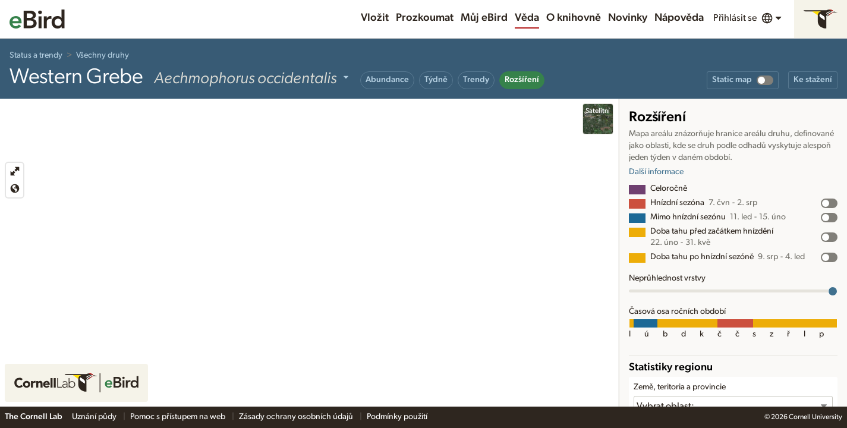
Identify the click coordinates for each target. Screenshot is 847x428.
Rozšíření (522, 79)
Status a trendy (36, 55)
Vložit (375, 17)
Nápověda (679, 17)
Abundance (387, 79)
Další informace (656, 172)
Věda (527, 17)
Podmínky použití (397, 417)
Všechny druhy (102, 55)
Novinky (627, 17)
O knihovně (573, 17)
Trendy (476, 79)
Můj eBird (484, 17)
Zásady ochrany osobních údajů (297, 417)
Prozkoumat (425, 17)
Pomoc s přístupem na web (178, 417)
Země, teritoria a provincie (680, 387)
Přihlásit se (735, 18)
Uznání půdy (95, 417)
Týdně (436, 79)
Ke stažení (813, 79)
